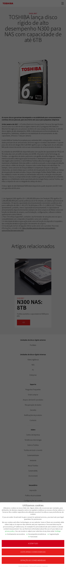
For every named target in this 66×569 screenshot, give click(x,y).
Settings (58, 530)
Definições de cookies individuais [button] (33, 559)
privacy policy (10, 530)
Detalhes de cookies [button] (23, 564)
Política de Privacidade (35, 564)
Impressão (45, 564)
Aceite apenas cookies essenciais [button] (33, 550)
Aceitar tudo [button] (33, 542)
